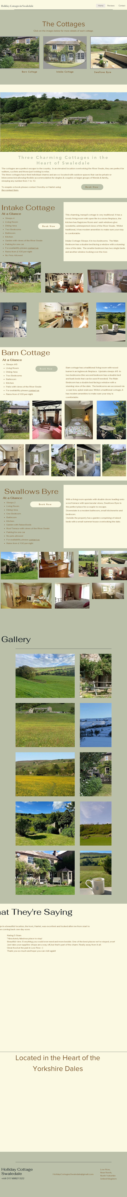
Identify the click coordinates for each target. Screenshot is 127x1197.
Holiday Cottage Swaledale (17, 1171)
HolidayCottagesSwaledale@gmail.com (73, 1174)
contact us (33, 248)
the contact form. (10, 190)
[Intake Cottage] (65, 71)
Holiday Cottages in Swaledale (17, 5)
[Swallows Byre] (102, 72)
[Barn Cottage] (29, 72)
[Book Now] (92, 187)
